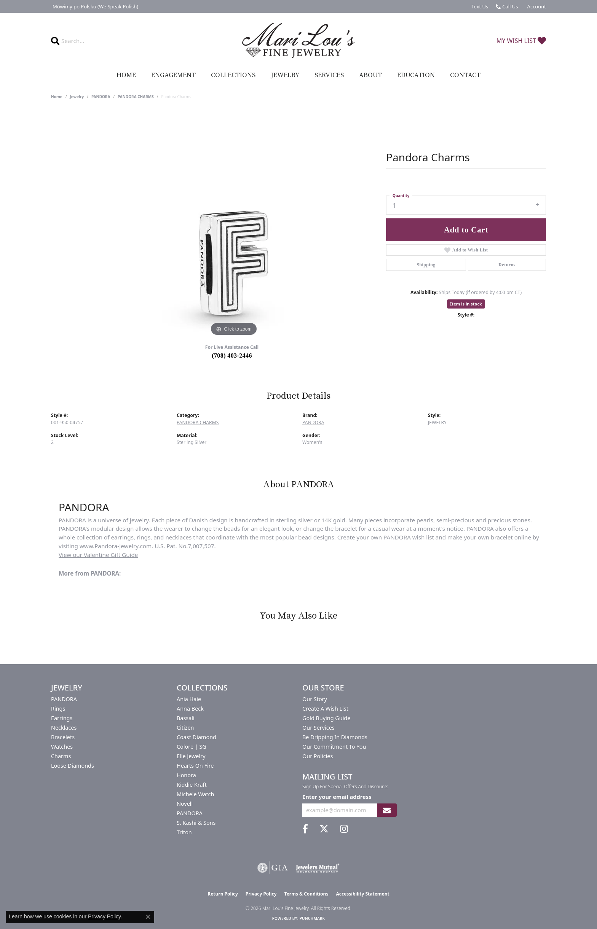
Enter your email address (336, 796)
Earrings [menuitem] (61, 718)
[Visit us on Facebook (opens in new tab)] (305, 829)
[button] (536, 6)
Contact (465, 75)
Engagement (173, 75)
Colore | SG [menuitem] (191, 746)
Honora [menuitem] (186, 775)
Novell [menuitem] (185, 803)
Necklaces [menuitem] (64, 727)
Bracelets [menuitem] (63, 737)
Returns (506, 264)
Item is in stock (466, 304)
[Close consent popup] (148, 917)
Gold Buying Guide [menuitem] (326, 718)
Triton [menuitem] (184, 832)
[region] (234, 224)
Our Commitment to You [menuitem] (334, 746)
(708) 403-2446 (232, 355)
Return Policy (223, 894)
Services (329, 75)
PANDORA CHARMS (136, 96)
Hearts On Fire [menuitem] (195, 765)
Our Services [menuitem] (318, 727)
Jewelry (285, 75)
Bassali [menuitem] (186, 718)
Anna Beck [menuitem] (190, 708)
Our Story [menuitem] (314, 699)
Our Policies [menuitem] (317, 756)
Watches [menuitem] (62, 746)
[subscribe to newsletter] (387, 810)
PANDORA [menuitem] (64, 699)
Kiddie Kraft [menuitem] (192, 784)
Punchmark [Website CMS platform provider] (312, 918)
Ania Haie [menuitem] (189, 699)
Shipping (426, 264)
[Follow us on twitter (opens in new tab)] (324, 829)
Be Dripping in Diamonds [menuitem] (334, 737)
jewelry (77, 96)
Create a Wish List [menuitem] (325, 708)
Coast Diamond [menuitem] (196, 737)
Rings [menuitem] (58, 708)
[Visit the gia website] (272, 867)
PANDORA (100, 96)
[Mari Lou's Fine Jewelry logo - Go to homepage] (298, 40)
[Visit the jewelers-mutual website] (317, 867)
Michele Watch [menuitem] (195, 794)
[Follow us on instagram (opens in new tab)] (344, 829)
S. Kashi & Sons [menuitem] (196, 822)
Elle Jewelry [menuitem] (191, 756)
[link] (94, 6)
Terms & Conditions (306, 894)
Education (416, 75)
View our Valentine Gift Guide (98, 554)
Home (126, 75)
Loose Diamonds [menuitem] (72, 765)
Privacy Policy (261, 894)
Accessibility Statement (362, 894)
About (370, 75)
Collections (233, 75)
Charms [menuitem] (61, 756)
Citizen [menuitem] (185, 727)
